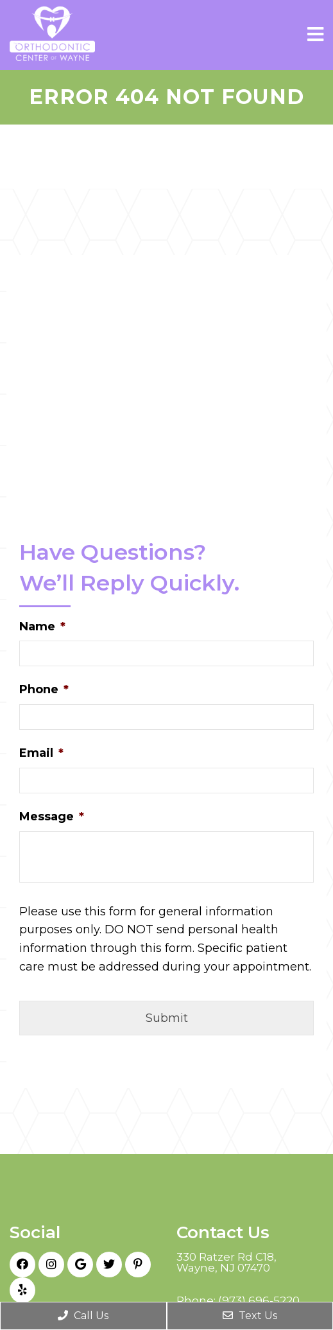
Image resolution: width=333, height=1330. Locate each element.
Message (51, 816)
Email (41, 753)
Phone (44, 689)
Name (42, 626)
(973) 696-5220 (259, 1300)
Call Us (83, 1315)
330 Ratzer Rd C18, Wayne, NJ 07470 (226, 1263)
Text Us (250, 1315)
